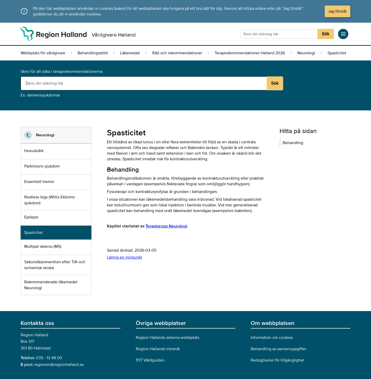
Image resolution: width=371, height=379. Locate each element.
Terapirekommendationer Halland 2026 (250, 53)
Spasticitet (33, 232)
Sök (325, 34)
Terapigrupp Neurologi (166, 226)
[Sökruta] (279, 34)
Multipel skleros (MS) (42, 246)
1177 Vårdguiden (150, 360)
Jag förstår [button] (337, 11)
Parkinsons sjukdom (42, 166)
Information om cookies (272, 337)
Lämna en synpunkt (124, 257)
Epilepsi (31, 217)
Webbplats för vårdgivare (43, 53)
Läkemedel (130, 53)
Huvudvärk (34, 150)
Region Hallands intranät (158, 348)
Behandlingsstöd (93, 53)
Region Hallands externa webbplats (167, 337)
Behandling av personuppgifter (278, 348)
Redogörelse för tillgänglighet (277, 360)
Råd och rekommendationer (177, 53)
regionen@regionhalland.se (59, 364)
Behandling (293, 142)
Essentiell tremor (39, 181)
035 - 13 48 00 (49, 357)
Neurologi (306, 53)
